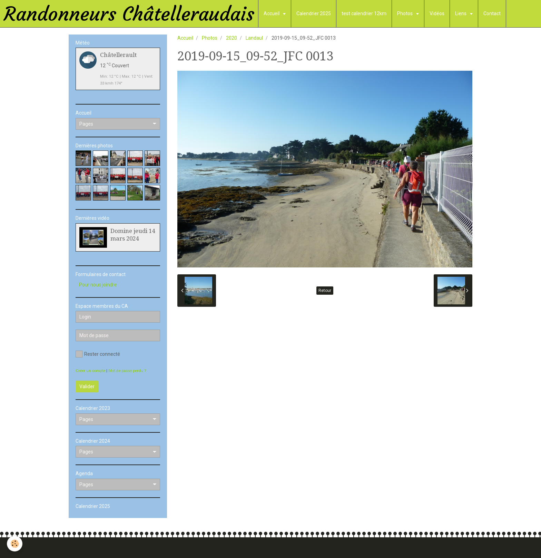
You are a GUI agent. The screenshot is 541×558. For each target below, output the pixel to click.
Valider (87, 386)
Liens (461, 13)
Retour (324, 290)
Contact (492, 13)
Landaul (254, 38)
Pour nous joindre (98, 284)
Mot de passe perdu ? (127, 371)
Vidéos (437, 13)
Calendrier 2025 (313, 13)
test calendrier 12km (364, 13)
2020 (231, 38)
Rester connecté (98, 354)
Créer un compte (90, 371)
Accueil (272, 13)
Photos (405, 13)
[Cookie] (14, 543)
